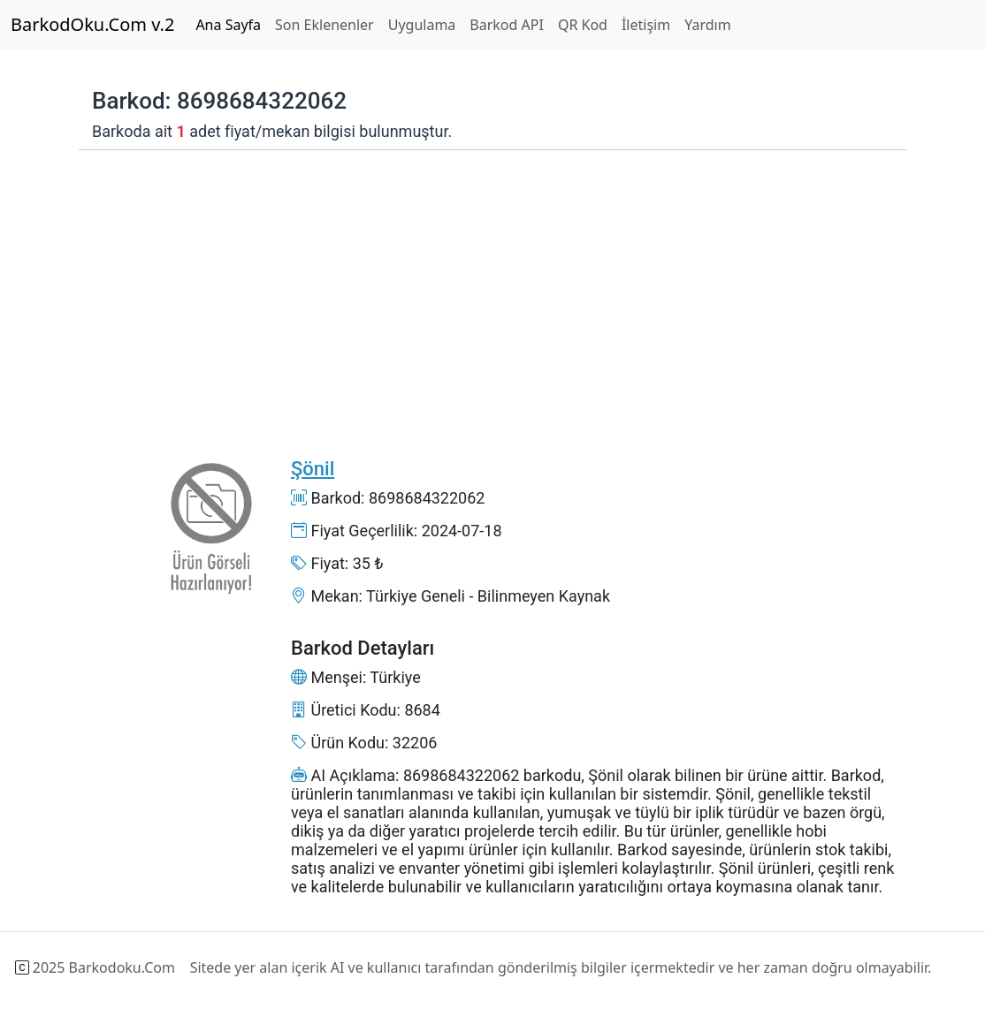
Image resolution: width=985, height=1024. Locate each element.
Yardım (707, 24)
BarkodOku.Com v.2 (92, 24)
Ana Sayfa (228, 24)
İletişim (646, 24)
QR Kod (582, 24)
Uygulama (422, 24)
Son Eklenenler (324, 24)
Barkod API (507, 24)
